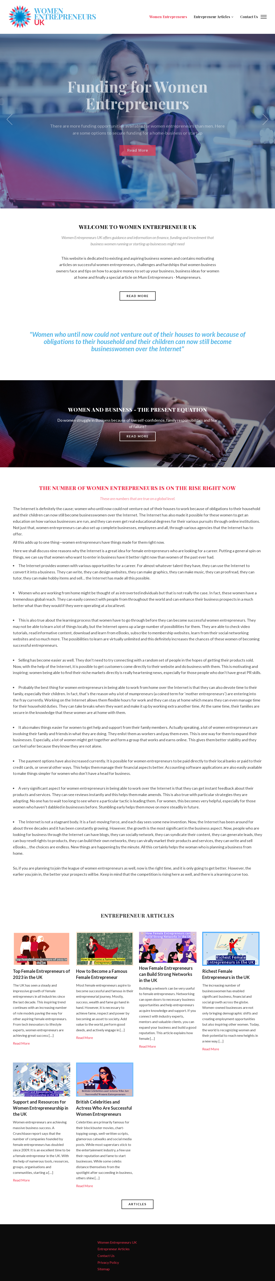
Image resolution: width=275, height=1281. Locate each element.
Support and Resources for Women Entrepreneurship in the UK (40, 1108)
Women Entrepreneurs (168, 16)
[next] (264, 119)
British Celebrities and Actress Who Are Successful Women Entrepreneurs (104, 1108)
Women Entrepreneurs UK (117, 1242)
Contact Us (249, 16)
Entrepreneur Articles (212, 16)
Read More (21, 1043)
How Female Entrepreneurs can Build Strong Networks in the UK (166, 974)
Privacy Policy (108, 1262)
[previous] (10, 119)
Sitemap (103, 1269)
